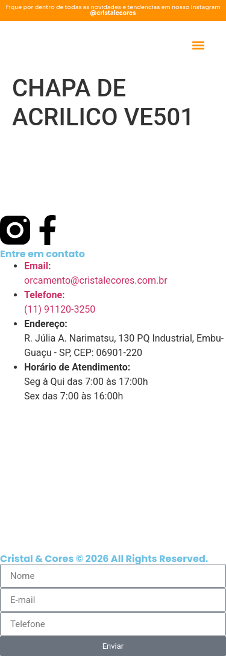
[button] (198, 45)
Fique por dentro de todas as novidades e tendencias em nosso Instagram (112, 10)
